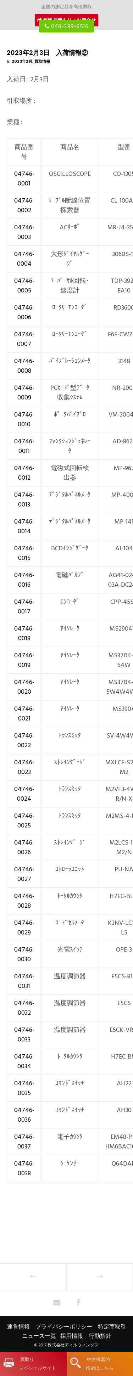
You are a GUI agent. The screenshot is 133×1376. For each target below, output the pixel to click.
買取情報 (42, 61)
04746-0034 (24, 1061)
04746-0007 (24, 339)
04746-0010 (24, 419)
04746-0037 (24, 1142)
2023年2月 (22, 61)
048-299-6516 (66, 26)
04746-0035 (24, 1088)
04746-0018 (24, 633)
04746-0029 (24, 928)
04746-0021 (24, 714)
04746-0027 (24, 874)
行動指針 (100, 1336)
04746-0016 (24, 580)
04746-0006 (24, 312)
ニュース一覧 (39, 1336)
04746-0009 (24, 393)
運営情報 (18, 1326)
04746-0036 (24, 1115)
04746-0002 (24, 205)
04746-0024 (24, 794)
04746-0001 (24, 179)
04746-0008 (24, 366)
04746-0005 (24, 286)
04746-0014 (24, 526)
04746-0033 (24, 1035)
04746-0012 (24, 473)
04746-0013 (24, 500)
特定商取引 (112, 1326)
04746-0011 (24, 446)
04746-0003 (24, 232)
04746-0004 (24, 259)
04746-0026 (24, 847)
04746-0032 (24, 1008)
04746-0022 (24, 740)
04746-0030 (24, 954)
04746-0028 (24, 901)
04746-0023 (24, 767)
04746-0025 (24, 821)
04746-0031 (24, 981)
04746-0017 (24, 607)
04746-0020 (24, 687)
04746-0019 (24, 660)
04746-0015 (24, 553)
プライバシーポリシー (63, 1326)
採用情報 (71, 1336)
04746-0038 (24, 1168)
